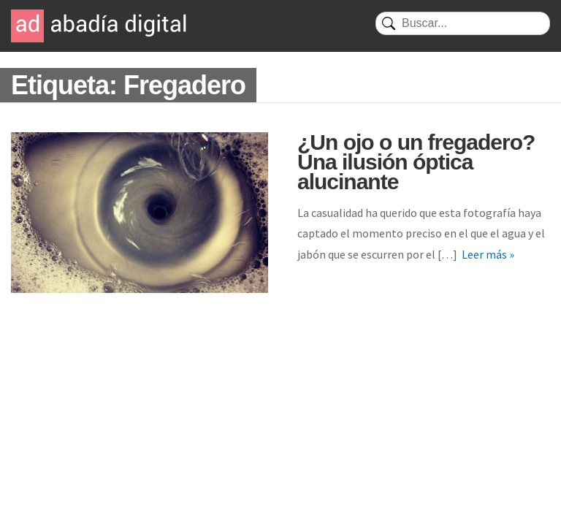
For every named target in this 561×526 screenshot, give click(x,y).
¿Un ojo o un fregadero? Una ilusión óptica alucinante (416, 162)
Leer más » (488, 254)
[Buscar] (462, 23)
